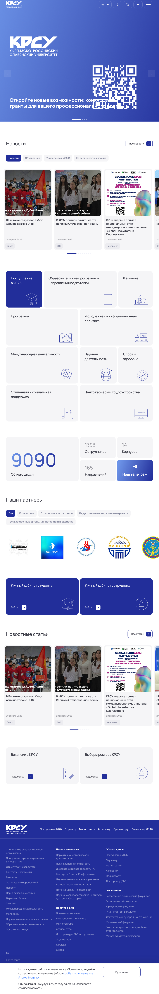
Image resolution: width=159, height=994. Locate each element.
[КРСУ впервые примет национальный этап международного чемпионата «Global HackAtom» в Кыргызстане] (128, 209)
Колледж (61, 944)
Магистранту (114, 865)
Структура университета (21, 866)
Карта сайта (13, 960)
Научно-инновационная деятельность (29, 919)
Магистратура (64, 923)
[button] (76, 119)
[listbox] (105, 4)
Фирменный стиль (16, 898)
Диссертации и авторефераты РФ (75, 868)
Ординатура (63, 939)
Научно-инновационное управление (77, 879)
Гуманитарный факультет (121, 911)
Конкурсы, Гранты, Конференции (75, 874)
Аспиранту (112, 870)
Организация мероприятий (22, 882)
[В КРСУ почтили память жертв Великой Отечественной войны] (78, 209)
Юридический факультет (120, 906)
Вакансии (11, 877)
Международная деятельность (24, 908)
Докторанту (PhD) (117, 881)
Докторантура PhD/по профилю (75, 934)
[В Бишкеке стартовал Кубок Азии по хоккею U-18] (28, 209)
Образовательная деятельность (25, 924)
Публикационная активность (73, 863)
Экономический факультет (121, 901)
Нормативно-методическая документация (72, 856)
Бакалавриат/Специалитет (71, 918)
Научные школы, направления (73, 889)
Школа (60, 949)
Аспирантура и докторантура (73, 884)
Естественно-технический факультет (128, 896)
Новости (11, 887)
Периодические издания (20, 893)
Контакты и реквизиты (19, 872)
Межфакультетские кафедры (123, 936)
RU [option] (102, 4)
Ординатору (113, 876)
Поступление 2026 (117, 855)
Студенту (111, 860)
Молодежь (12, 913)
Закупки (11, 903)
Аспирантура (64, 929)
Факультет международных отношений (129, 917)
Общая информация (17, 929)
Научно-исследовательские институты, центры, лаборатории (79, 896)
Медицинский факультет (120, 922)
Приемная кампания (68, 913)
